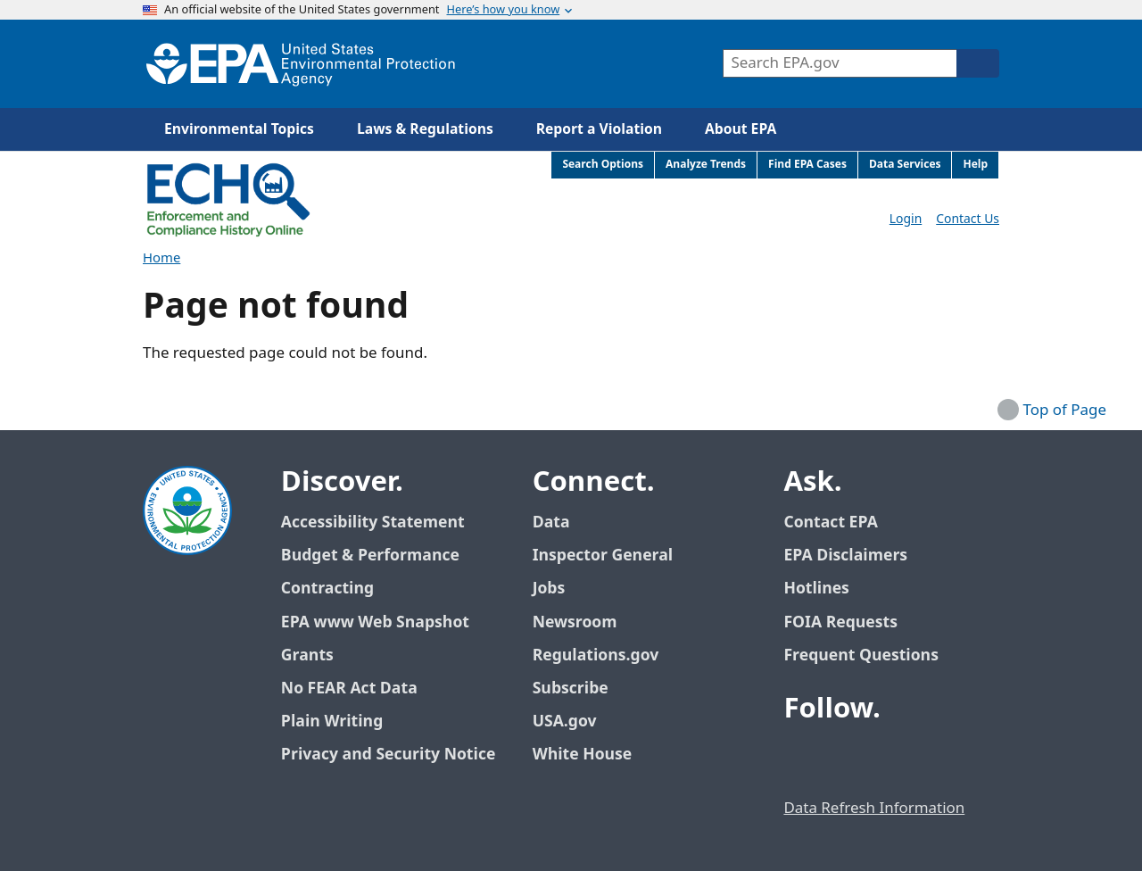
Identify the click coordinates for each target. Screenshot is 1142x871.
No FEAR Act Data (349, 688)
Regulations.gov (606, 655)
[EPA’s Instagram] (930, 758)
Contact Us (967, 219)
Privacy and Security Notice (388, 754)
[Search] (977, 63)
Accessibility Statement (373, 522)
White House (592, 754)
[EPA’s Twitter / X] (844, 758)
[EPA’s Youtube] (887, 758)
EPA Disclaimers (845, 555)
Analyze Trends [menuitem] (706, 164)
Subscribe (570, 688)
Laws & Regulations (425, 129)
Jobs (549, 588)
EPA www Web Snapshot (375, 622)
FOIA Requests (840, 622)
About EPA (740, 129)
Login (906, 219)
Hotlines (815, 588)
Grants (307, 655)
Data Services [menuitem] (905, 164)
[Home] (301, 63)
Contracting (327, 588)
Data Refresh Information (873, 808)
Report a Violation (599, 129)
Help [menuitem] (975, 164)
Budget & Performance (370, 555)
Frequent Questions (860, 655)
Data (551, 522)
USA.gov (575, 721)
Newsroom (575, 622)
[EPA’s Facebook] (801, 758)
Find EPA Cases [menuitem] (807, 164)
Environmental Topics (239, 129)
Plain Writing (332, 721)
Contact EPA (830, 522)
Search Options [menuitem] (602, 164)
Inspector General (603, 555)
